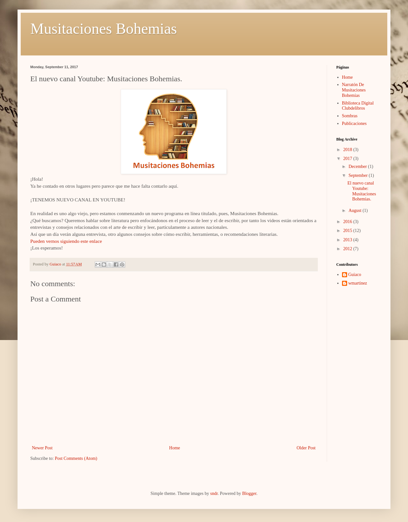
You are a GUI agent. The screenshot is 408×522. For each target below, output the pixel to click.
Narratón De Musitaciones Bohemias (354, 90)
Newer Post (42, 448)
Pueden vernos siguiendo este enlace (66, 241)
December (358, 166)
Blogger (249, 493)
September (358, 175)
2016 (348, 221)
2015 (348, 230)
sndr (213, 493)
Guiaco (354, 274)
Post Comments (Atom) (76, 458)
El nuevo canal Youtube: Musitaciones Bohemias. (361, 191)
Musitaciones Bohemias (103, 28)
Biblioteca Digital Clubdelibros (358, 106)
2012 (348, 248)
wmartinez (357, 283)
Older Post (306, 448)
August (355, 210)
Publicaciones (354, 123)
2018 (348, 149)
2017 (348, 158)
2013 (348, 239)
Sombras (350, 115)
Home (174, 448)
